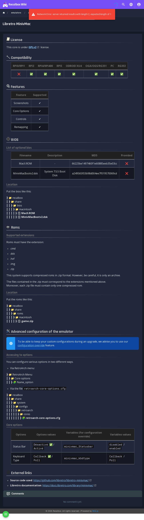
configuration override (31, 345)
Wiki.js (95, 511)
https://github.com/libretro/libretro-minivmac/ (61, 480)
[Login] (139, 4)
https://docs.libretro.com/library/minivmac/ (67, 485)
